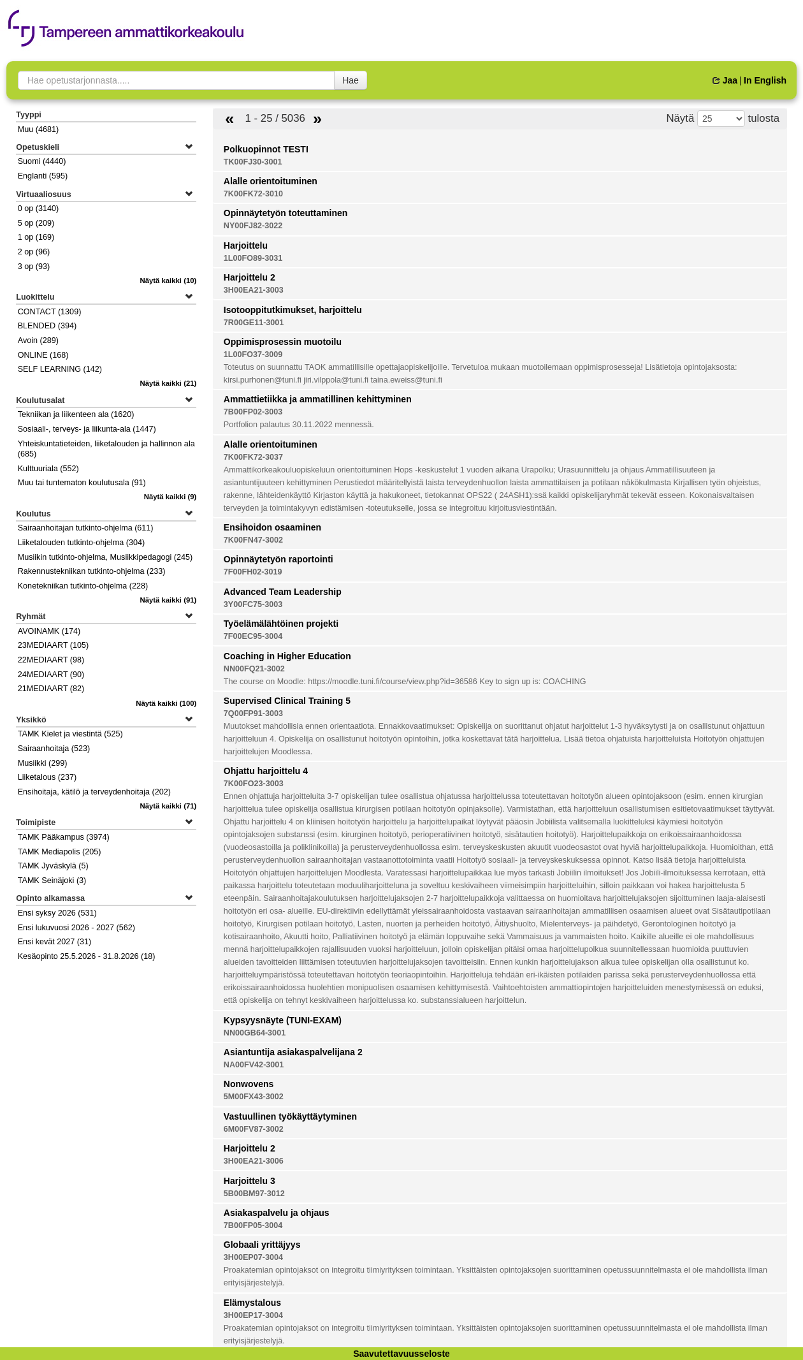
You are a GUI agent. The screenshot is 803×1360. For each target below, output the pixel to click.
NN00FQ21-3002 (254, 668)
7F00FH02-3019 (253, 571)
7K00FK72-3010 (253, 193)
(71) (168, 806)
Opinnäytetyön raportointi (278, 559)
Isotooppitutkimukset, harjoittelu (293, 310)
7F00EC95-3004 (253, 636)
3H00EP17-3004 (253, 1315)
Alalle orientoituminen (270, 181)
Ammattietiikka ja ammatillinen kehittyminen (318, 399)
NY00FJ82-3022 (253, 225)
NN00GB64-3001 (255, 1032)
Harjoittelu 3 (249, 1181)
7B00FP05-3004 (253, 1225)
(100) (166, 703)
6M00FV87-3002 (254, 1129)
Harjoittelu (246, 245)
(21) (168, 383)
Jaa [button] (725, 80)
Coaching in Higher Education (287, 656)
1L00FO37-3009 (253, 354)
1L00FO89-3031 (253, 258)
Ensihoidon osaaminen (272, 527)
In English (765, 80)
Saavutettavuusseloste (401, 1354)
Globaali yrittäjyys (262, 1244)
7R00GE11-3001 (254, 322)
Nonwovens (249, 1084)
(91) (168, 600)
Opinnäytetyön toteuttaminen (285, 213)
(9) (170, 497)
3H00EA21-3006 (254, 1161)
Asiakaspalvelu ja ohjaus (276, 1213)
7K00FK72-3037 (253, 457)
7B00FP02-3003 (253, 411)
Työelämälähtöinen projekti (281, 623)
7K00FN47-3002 (253, 540)
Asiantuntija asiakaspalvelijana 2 (293, 1052)
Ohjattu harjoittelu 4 (266, 771)
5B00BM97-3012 (254, 1193)
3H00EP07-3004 (253, 1257)
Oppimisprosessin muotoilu (283, 342)
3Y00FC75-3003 (253, 604)
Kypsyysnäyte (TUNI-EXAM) (283, 1020)
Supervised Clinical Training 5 (287, 701)
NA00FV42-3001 (254, 1064)
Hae (350, 80)
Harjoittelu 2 (249, 277)
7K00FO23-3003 (254, 783)
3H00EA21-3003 (254, 290)
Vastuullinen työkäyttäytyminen (290, 1116)
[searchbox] (176, 80)
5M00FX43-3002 (254, 1096)
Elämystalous (252, 1303)
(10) (168, 280)
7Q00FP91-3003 (253, 713)
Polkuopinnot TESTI (266, 149)
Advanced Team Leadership (283, 592)
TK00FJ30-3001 (253, 161)
